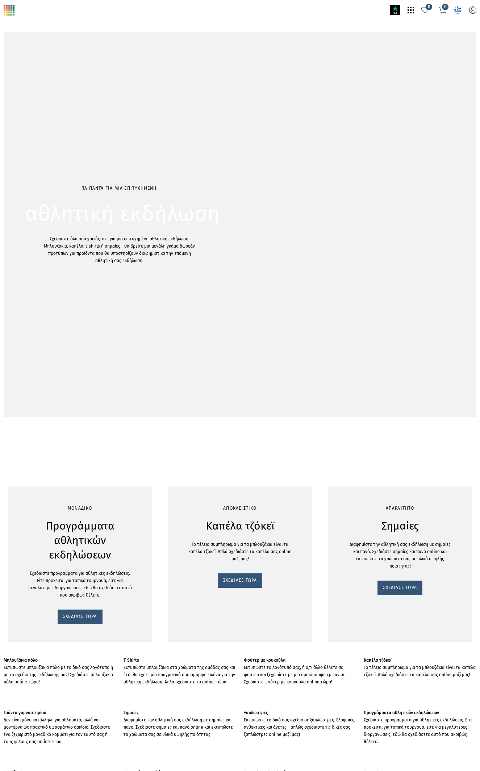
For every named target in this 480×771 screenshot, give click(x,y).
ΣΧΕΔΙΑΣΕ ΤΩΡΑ (24, 113)
